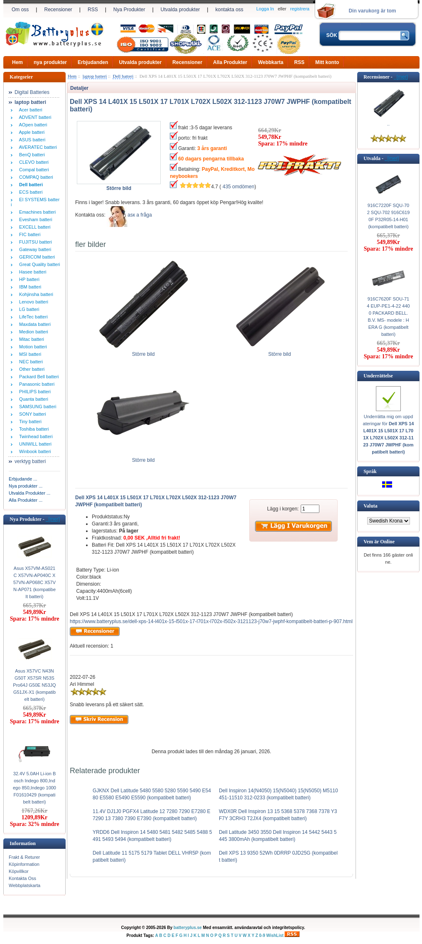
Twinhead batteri (35, 436)
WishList (275, 935)
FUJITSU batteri (34, 241)
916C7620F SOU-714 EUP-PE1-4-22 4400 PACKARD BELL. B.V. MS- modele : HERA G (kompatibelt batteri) (388, 316)
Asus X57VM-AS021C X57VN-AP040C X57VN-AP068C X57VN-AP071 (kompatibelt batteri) (34, 582)
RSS (93, 9)
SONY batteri (31, 414)
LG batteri (28, 309)
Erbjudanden (93, 62)
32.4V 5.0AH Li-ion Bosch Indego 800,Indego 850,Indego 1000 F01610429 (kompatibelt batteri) (34, 787)
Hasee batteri (32, 271)
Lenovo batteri (32, 301)
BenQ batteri (31, 154)
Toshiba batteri (33, 428)
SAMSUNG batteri (36, 406)
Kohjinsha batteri (35, 294)
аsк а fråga (140, 215)
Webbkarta (270, 62)
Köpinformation (24, 864)
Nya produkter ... (25, 485)
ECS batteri (29, 192)
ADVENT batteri (34, 117)
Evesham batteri (34, 219)
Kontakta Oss (22, 878)
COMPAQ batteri (35, 177)
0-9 (262, 935)
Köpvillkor (19, 871)
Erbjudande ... (23, 478)
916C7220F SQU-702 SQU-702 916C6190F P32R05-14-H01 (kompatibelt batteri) (388, 216)
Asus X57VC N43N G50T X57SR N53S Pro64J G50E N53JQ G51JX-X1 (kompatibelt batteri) (34, 685)
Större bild (143, 351)
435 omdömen (239, 187)
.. (388, 123)
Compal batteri (33, 169)
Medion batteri (32, 331)
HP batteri (28, 279)
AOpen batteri (32, 124)
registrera (299, 8)
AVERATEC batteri (37, 147)
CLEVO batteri (33, 162)
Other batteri (30, 369)
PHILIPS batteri (34, 391)
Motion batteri (32, 346)
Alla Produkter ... (25, 500)
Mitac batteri (30, 339)
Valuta (370, 506)
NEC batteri (30, 361)
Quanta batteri (32, 399)
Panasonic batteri (35, 384)
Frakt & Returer (24, 857)
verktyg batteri (30, 461)
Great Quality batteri (38, 264)
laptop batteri (95, 76)
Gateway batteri (34, 249)
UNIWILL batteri (34, 443)
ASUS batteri (31, 139)
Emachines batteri (36, 212)
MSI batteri (29, 354)
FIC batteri (28, 234)
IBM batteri (29, 286)
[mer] (53, 519)
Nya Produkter (129, 9)
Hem (17, 62)
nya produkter (50, 62)
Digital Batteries (32, 92)
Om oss (20, 9)
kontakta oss (229, 9)
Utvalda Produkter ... (29, 492)
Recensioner (58, 9)
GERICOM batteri (36, 256)
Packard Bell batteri (38, 376)
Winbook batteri (34, 451)
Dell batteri (123, 76)
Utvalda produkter (180, 9)
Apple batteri (30, 132)
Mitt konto (327, 62)
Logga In (265, 8)
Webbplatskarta (24, 885)
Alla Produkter (230, 62)
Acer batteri (29, 109)
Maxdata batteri (34, 324)
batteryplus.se (188, 927)
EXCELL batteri (34, 226)
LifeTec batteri (32, 316)
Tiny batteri (29, 421)
